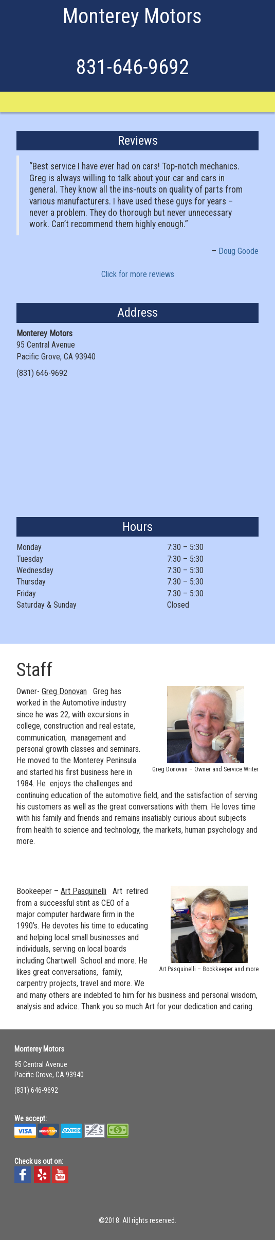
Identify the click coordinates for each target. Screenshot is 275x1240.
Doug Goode (238, 251)
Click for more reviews (137, 274)
